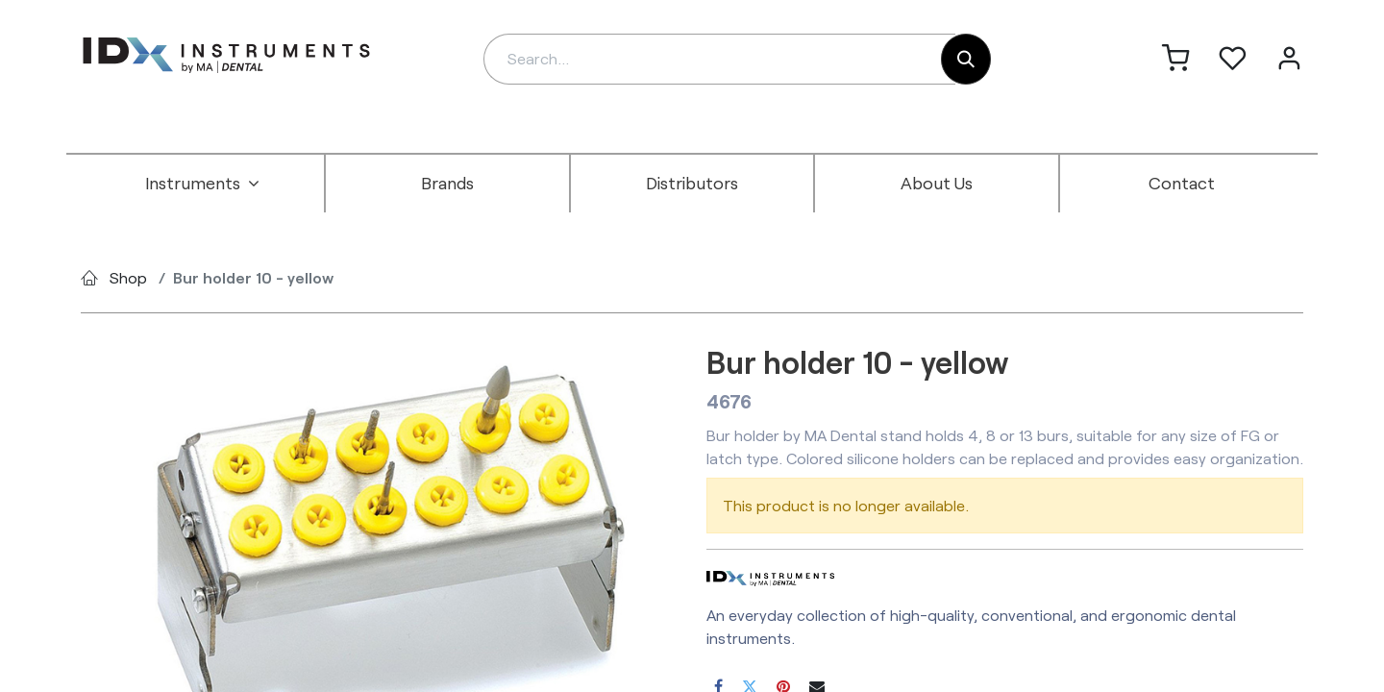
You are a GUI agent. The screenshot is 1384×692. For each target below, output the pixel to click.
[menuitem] (202, 184)
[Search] (966, 59)
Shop (128, 277)
